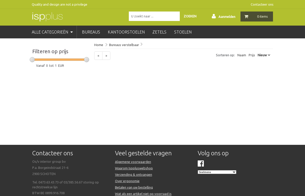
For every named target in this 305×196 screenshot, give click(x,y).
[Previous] (98, 55)
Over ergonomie (127, 181)
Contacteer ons (262, 4)
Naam (241, 55)
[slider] (32, 59)
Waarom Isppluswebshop (134, 168)
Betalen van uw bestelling (134, 187)
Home (98, 45)
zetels (159, 32)
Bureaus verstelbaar (124, 45)
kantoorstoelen (126, 32)
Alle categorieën (52, 32)
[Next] (106, 55)
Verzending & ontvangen (133, 174)
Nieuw (262, 55)
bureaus (91, 32)
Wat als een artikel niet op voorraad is (143, 193)
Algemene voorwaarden (133, 162)
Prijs (252, 55)
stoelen (183, 32)
